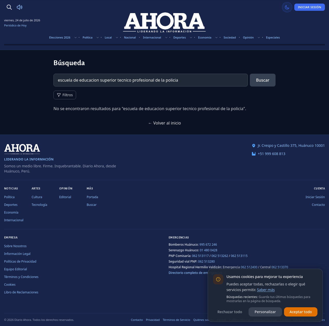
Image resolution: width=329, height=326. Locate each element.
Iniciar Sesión (309, 7)
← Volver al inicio (164, 123)
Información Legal (17, 254)
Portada (92, 197)
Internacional (152, 37)
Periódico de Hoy (15, 25)
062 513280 (206, 261)
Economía (205, 37)
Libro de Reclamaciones (21, 292)
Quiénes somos (203, 320)
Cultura (37, 197)
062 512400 (249, 267)
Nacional (130, 37)
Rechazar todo (229, 311)
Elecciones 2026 (59, 37)
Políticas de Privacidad (20, 261)
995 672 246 (208, 244)
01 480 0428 (208, 250)
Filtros (65, 94)
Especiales (273, 37)
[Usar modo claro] (287, 7)
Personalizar (265, 311)
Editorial (65, 197)
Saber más (266, 289)
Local (108, 37)
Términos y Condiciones (21, 277)
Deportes (179, 37)
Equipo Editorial (15, 269)
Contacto (318, 205)
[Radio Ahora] (19, 7)
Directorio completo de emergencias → (197, 273)
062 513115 (239, 256)
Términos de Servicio (176, 320)
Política (87, 37)
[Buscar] (9, 7)
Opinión (248, 37)
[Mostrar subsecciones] (75, 37)
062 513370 (279, 267)
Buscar (262, 80)
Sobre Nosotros (15, 246)
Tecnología (39, 205)
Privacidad (153, 320)
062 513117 (200, 256)
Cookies (9, 284)
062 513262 (220, 256)
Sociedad (230, 37)
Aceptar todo (301, 311)
